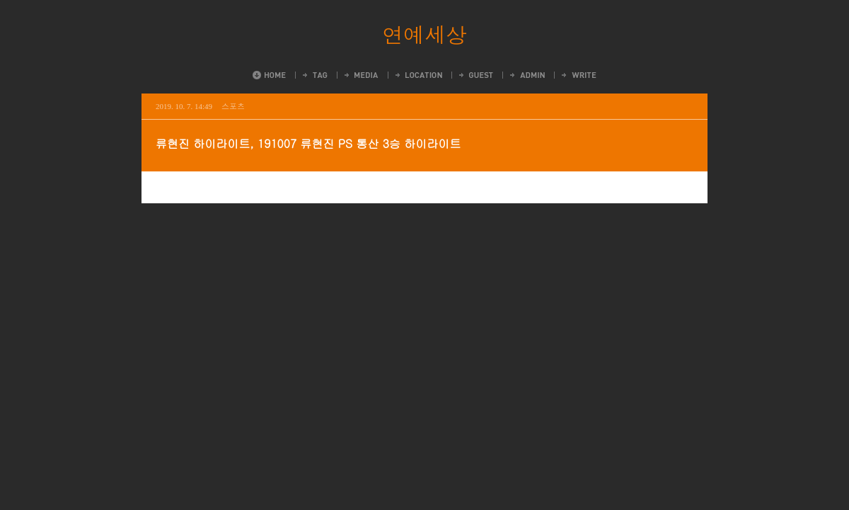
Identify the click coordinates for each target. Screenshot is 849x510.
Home (269, 75)
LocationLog (417, 75)
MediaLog (360, 75)
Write (578, 75)
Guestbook (475, 75)
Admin (526, 75)
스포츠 (233, 106)
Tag (314, 75)
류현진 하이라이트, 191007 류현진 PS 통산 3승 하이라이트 (308, 143)
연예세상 (424, 34)
